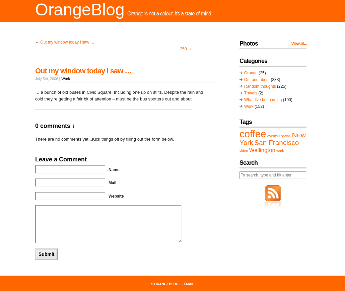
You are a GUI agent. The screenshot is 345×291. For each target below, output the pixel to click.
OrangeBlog (80, 9)
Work (65, 79)
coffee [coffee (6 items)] (252, 133)
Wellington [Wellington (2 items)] (262, 150)
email (189, 284)
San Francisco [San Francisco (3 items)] (276, 142)
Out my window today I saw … (67, 42)
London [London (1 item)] (285, 136)
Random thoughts (260, 86)
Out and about (257, 79)
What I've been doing (263, 99)
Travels (250, 93)
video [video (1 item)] (243, 151)
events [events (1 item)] (272, 136)
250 (183, 49)
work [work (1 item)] (280, 151)
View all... (298, 43)
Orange (251, 73)
